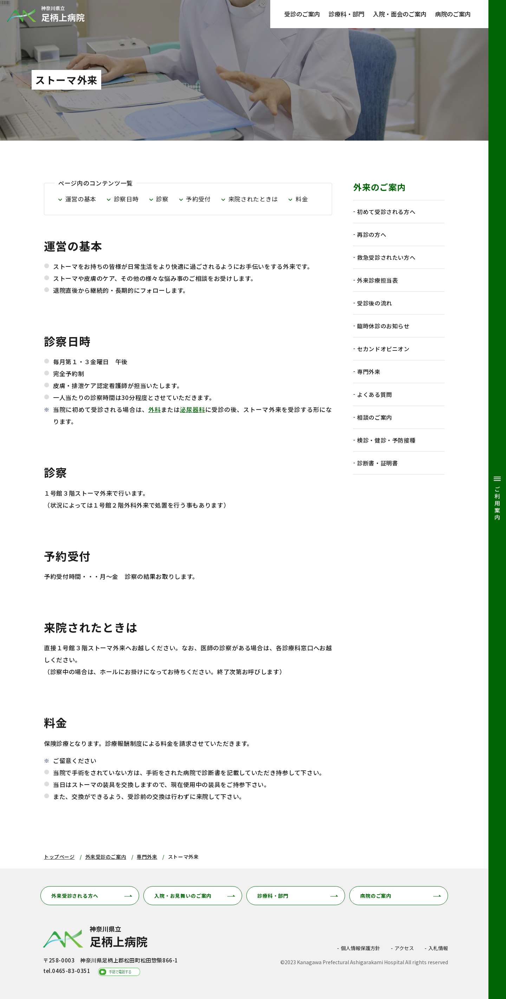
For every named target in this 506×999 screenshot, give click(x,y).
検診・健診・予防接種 (386, 440)
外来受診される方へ (74, 895)
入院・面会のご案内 (400, 13)
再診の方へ (371, 234)
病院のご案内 (453, 13)
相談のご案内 (374, 417)
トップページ (59, 856)
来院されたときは (253, 198)
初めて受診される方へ (386, 211)
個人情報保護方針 (360, 948)
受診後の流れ (374, 303)
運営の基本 (80, 198)
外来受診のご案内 (105, 856)
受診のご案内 (302, 13)
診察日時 (126, 198)
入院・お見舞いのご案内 (183, 895)
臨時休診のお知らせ (383, 326)
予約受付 (198, 198)
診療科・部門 (346, 13)
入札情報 (438, 948)
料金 (302, 198)
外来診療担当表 (377, 280)
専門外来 (369, 371)
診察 (162, 198)
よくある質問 (374, 394)
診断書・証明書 (377, 463)
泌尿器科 (192, 409)
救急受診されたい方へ (386, 257)
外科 (154, 409)
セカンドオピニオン (383, 348)
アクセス (404, 948)
